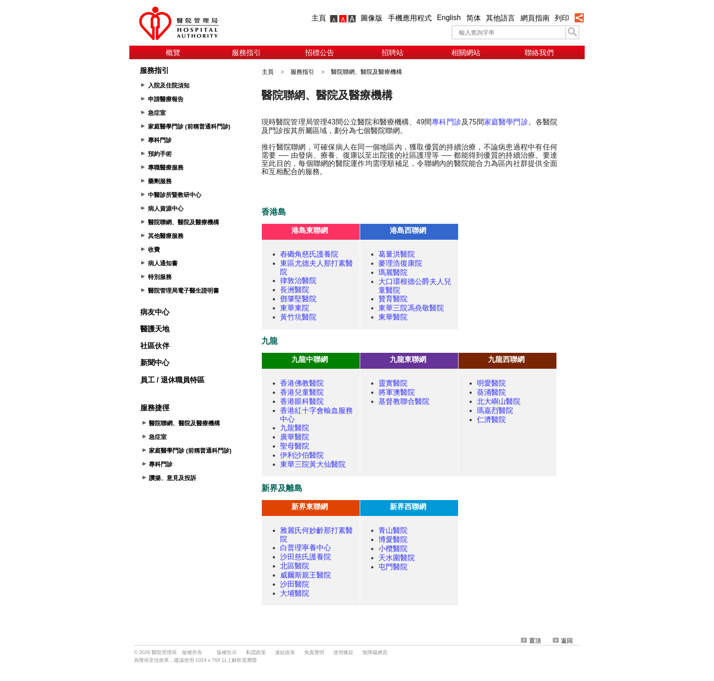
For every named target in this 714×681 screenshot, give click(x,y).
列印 (562, 18)
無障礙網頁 (375, 652)
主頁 (318, 18)
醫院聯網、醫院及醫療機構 (366, 71)
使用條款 (343, 652)
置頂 (531, 640)
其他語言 (500, 18)
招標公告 (319, 53)
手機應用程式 (410, 18)
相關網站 (465, 53)
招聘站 (392, 53)
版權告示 (227, 652)
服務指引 (246, 53)
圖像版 (371, 18)
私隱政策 (256, 652)
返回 (563, 640)
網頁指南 (535, 18)
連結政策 (285, 652)
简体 (473, 18)
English (448, 17)
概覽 (173, 53)
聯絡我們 (539, 53)
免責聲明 (314, 652)
